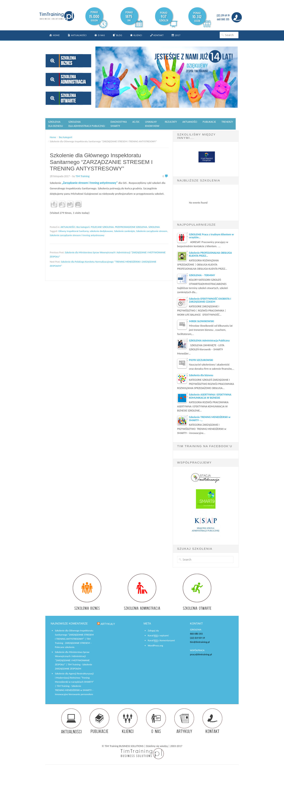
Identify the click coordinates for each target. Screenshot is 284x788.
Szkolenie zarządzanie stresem (151, 231)
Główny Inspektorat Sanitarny (73, 231)
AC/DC (136, 121)
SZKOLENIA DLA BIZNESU (55, 124)
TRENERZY (227, 121)
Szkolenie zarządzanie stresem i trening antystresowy (77, 235)
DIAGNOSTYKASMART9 (118, 124)
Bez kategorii (83, 226)
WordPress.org (155, 645)
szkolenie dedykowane (101, 231)
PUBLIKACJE (209, 121)
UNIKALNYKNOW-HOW (152, 124)
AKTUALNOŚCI (68, 226)
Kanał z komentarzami (161, 640)
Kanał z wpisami (158, 635)
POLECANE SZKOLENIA (102, 226)
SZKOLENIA (154, 226)
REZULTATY (171, 121)
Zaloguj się (153, 630)
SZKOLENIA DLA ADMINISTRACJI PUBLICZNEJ (86, 124)
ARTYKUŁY (108, 623)
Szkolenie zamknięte (124, 231)
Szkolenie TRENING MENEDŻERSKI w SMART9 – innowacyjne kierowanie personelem (74, 690)
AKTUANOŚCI (189, 121)
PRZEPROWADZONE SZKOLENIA (131, 226)
